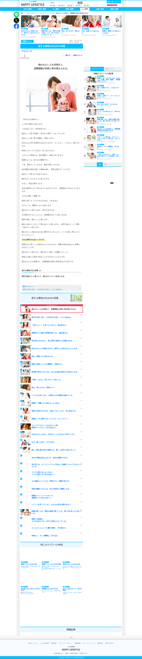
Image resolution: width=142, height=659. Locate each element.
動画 (100, 164)
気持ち (62, 5)
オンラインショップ (89, 643)
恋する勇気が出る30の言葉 (47, 13)
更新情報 (78, 643)
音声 (105, 164)
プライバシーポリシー (66, 643)
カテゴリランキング (97, 69)
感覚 (87, 5)
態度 (71, 5)
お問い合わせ (109, 643)
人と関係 (27, 13)
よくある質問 (44, 643)
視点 (79, 5)
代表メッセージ (33, 643)
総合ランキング (109, 69)
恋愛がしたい (34, 13)
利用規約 (54, 643)
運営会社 (100, 643)
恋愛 (54, 5)
